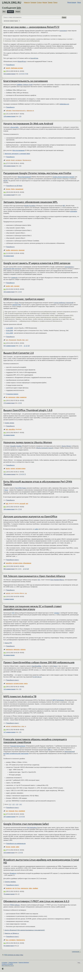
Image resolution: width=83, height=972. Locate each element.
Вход (79, 2)
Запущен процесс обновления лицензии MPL (30, 202)
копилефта (73, 211)
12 (26, 345)
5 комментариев (9, 599)
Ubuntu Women (66, 446)
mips (22, 726)
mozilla (8, 250)
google (8, 286)
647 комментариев (9, 345)
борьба (19, 340)
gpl (13, 888)
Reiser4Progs (22, 61)
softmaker (9, 110)
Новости (27, 2)
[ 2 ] (13, 804)
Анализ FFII (8, 643)
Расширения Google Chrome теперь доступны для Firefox (37, 173)
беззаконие (12, 340)
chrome (8, 189)
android (8, 160)
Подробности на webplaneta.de (16, 843)
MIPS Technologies (58, 700)
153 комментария (9, 292)
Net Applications (32, 827)
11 (24, 345)
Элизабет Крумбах (16, 446)
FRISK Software (15, 905)
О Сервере (4, 962)
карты (26, 683)
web (12, 286)
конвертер (23, 397)
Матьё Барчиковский (24, 177)
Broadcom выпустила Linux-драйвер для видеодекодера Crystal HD (41, 861)
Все (4, 11)
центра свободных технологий (63, 302)
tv (25, 726)
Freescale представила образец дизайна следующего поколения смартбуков (35, 741)
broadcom (9, 888)
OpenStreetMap (36, 666)
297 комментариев (9, 816)
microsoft (22, 503)
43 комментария (9, 256)
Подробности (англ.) (12, 560)
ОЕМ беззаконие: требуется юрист (24, 299)
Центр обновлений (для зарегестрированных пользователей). (24, 930)
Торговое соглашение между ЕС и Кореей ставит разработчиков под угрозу (32, 608)
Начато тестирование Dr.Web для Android (28, 123)
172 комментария (9, 403)
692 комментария (9, 569)
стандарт (16, 286)
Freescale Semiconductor (17, 746)
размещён (14, 277)
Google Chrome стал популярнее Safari (26, 823)
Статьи (39, 2)
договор (56, 613)
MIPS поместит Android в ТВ (19, 696)
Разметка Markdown (24, 962)
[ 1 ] (10, 804)
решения (15, 304)
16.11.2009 (9, 333)
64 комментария (9, 945)
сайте (36, 529)
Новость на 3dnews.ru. (11, 933)
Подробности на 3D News (14, 185)
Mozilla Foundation (30, 205)
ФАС (19, 304)
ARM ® (49, 749)
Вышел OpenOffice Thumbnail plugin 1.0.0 (27, 410)
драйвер (35, 888)
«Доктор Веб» (14, 127)
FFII (13, 613)
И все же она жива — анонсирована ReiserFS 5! (31, 27)
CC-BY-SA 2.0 (37, 677)
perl (27, 503)
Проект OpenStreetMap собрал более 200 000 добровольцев (38, 662)
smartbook (22, 811)
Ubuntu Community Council (44, 448)
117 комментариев (9, 732)
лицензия (21, 250)
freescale (11, 811)
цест (26, 340)
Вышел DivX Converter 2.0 (18, 352)
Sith (19, 7)
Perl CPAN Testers (20, 488)
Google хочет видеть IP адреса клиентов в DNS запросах (36, 263)
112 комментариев (9, 689)
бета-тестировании (19, 150)
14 (27, 569)
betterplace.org (64, 104)
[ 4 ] (20, 804)
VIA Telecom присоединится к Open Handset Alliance (34, 576)
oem (7, 340)
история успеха (20, 468)
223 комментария (9, 852)
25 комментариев (9, 435)
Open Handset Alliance (57, 579)
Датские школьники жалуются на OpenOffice (30, 516)
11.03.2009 (9, 328)
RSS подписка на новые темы (13, 955)
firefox (13, 189)
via (26, 593)
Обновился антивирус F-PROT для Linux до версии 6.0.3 (36, 901)
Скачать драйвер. (10, 881)
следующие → (76, 951)
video (17, 397)
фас (23, 340)
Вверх (79, 962)
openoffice (12, 429)
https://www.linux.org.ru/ (8, 965)
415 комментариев (9, 74)
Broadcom (13, 873)
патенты (23, 649)
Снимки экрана (9, 423)
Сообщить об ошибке (7, 964)
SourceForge (34, 58)
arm (7, 811)
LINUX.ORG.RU (11, 2)
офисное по (30, 110)
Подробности (10, 65)
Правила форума (13, 962)
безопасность (27, 160)
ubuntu (8, 468)
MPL (64, 205)
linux (16, 811)
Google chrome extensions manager (63, 177)
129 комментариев (9, 116)
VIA (39, 579)
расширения (19, 189)
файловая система (17, 68)
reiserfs (8, 68)
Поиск (55, 2)
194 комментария (9, 509)
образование (27, 563)
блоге (16, 302)
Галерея (33, 2)
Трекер (50, 2)
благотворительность (19, 110)
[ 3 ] (17, 804)
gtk (6, 397)
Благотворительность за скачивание (25, 81)
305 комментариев (9, 474)
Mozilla (5, 180)
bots (7, 503)
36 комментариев (9, 655)
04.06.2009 (9, 330)
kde (7, 429)
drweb (13, 160)
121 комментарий (9, 195)
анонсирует (63, 30)
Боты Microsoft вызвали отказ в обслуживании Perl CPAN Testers (37, 483)
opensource (14, 250)
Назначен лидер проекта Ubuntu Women (27, 442)
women (13, 468)
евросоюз (16, 649)
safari (17, 847)
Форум (44, 2)
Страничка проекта (12, 394)
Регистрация (71, 2)
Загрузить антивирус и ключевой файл (17, 153)
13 (28, 345)
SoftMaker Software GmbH (24, 84)
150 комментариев (9, 166)
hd (16, 888)
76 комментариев (9, 894)
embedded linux (16, 726)
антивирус (18, 160)
